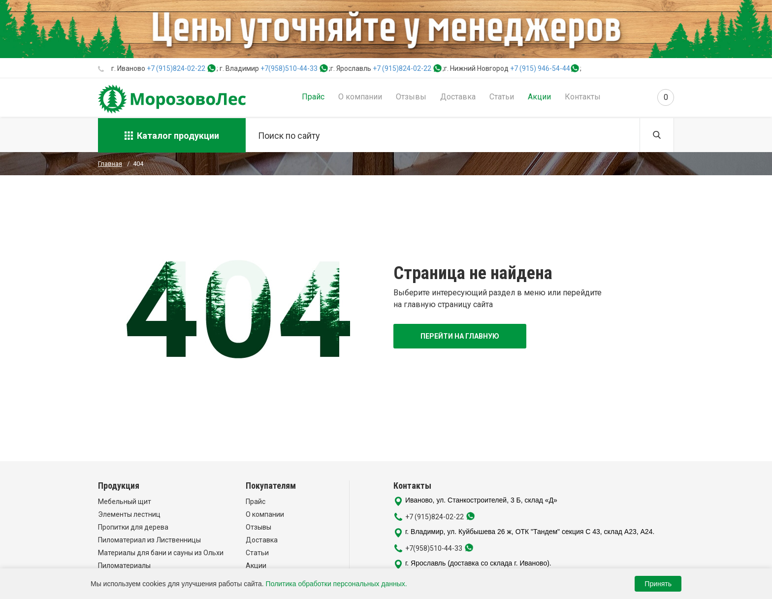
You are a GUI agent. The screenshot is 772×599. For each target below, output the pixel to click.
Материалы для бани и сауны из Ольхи (161, 553)
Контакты (583, 96)
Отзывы (411, 96)
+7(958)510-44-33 (289, 68)
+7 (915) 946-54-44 (540, 68)
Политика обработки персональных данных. (336, 584)
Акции (539, 96)
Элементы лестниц (129, 514)
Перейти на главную (459, 336)
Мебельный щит (124, 501)
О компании (360, 96)
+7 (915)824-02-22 (176, 68)
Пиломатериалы (124, 565)
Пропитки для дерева (133, 527)
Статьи (501, 96)
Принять (658, 584)
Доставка (458, 96)
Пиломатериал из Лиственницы (149, 540)
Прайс (313, 96)
